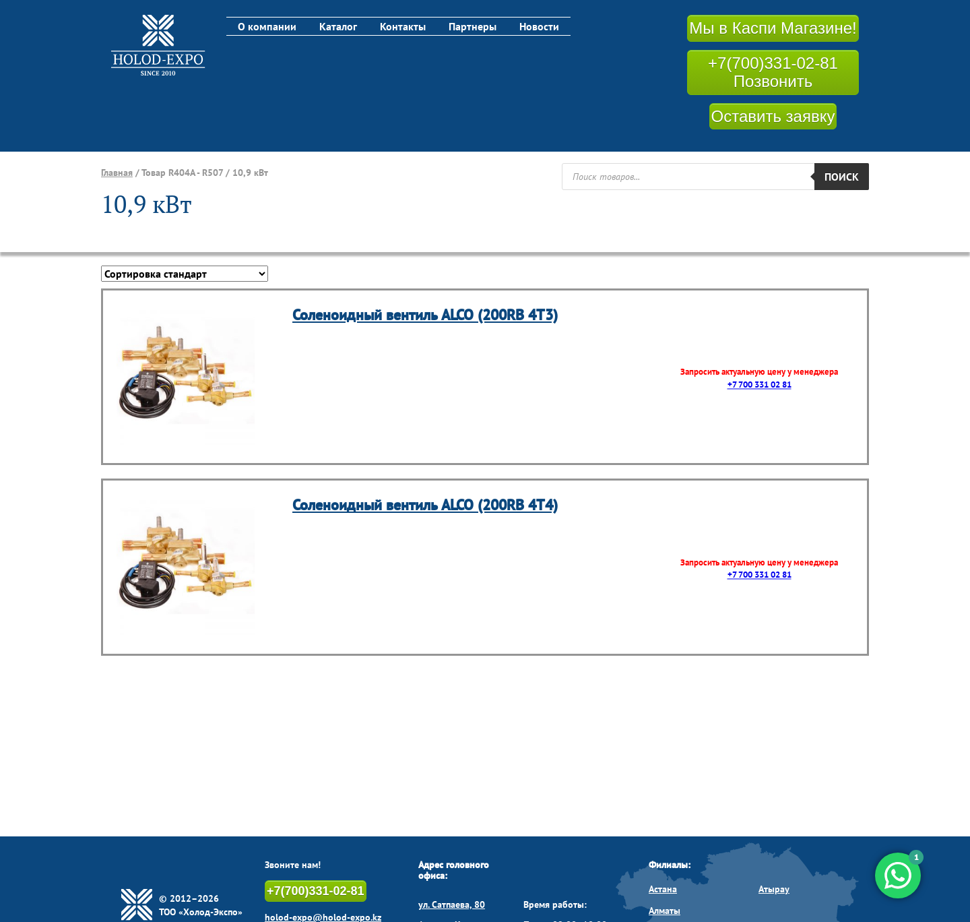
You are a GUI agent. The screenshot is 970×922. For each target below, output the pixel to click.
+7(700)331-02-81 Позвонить (773, 72)
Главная (117, 172)
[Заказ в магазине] (184, 274)
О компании (267, 26)
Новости (539, 26)
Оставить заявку (773, 116)
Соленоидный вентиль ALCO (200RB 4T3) (425, 314)
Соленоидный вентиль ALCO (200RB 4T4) (425, 504)
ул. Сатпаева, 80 (451, 904)
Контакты (403, 26)
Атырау (773, 889)
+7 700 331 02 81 (759, 384)
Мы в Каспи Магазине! (772, 28)
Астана (663, 889)
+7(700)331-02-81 (315, 891)
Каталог (338, 26)
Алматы (664, 910)
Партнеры (472, 26)
